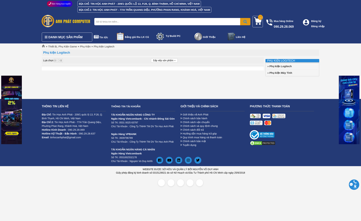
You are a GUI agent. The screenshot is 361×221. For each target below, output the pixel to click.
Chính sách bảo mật (193, 141)
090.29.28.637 (87, 133)
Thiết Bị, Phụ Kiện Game (62, 46)
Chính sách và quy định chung (199, 125)
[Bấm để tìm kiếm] (245, 21)
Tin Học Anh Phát (62, 114)
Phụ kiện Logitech (104, 46)
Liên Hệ (240, 36)
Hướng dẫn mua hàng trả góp (198, 133)
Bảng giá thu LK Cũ (137, 36)
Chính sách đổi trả (192, 129)
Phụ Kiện (85, 46)
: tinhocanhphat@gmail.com (61, 137)
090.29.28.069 (76, 129)
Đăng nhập (318, 26)
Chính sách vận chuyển (195, 122)
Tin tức (103, 37)
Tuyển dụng (188, 144)
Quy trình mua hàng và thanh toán (201, 137)
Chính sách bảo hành (193, 118)
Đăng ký (316, 21)
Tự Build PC (173, 35)
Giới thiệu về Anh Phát (194, 114)
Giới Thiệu (209, 36)
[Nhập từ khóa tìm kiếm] (171, 21)
